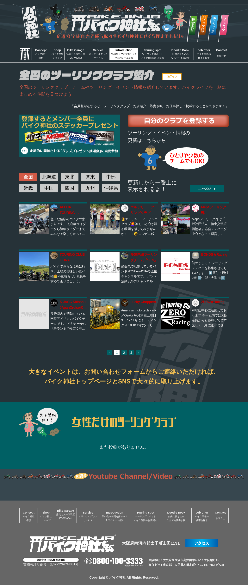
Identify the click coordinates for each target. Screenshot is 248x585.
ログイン (171, 76)
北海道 (49, 176)
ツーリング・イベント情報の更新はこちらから (159, 136)
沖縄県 (111, 188)
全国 (28, 176)
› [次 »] (138, 353)
